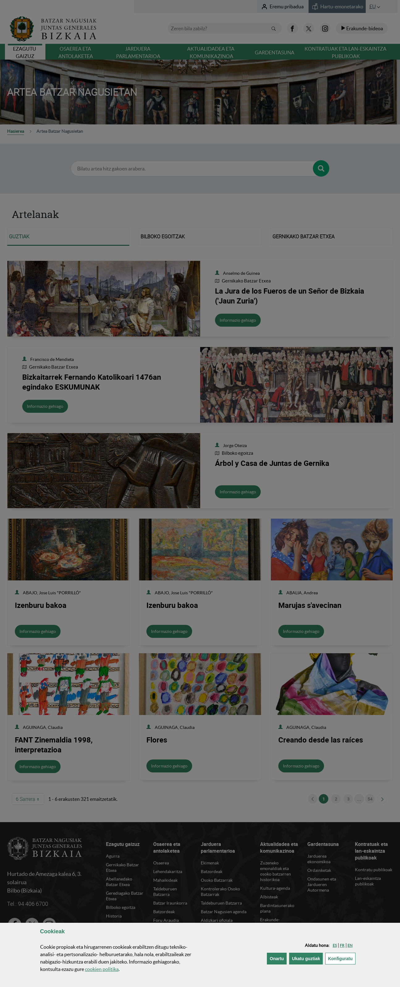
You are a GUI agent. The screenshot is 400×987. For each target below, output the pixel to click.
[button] (335, 945)
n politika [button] (102, 969)
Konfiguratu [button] (341, 958)
